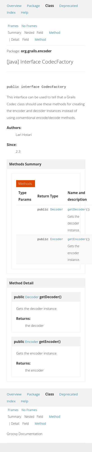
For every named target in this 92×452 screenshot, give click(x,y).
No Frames (29, 26)
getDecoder (77, 209)
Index (11, 12)
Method (54, 32)
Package (33, 5)
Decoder (56, 209)
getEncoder (77, 239)
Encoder (56, 239)
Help (24, 12)
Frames (13, 26)
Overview (14, 5)
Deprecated (68, 5)
